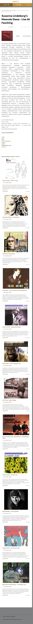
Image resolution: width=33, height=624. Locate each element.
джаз (3, 138)
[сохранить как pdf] (29, 27)
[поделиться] (21, 27)
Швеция (3, 144)
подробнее (5, 191)
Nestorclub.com (19, 619)
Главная (3, 10)
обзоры (7, 10)
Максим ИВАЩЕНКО (6, 141)
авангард (4, 146)
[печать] (25, 27)
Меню (18, 4)
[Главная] (16, 2)
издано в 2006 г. (12, 10)
